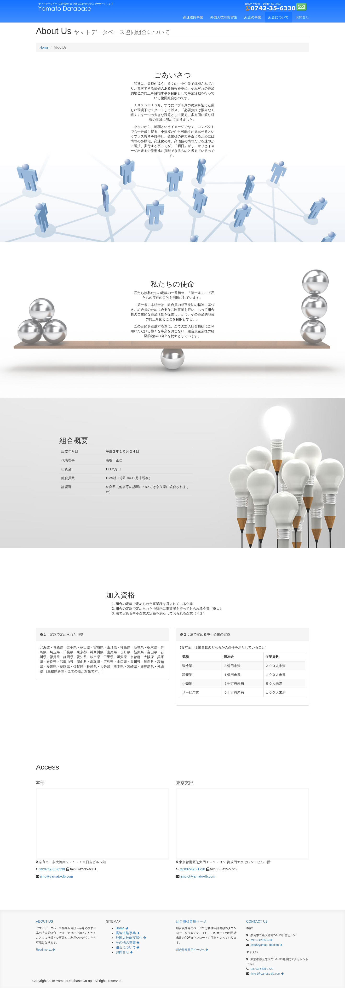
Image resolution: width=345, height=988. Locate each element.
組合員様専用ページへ (193, 949)
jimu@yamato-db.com (56, 876)
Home (44, 47)
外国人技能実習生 (223, 17)
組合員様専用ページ (192, 921)
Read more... (46, 949)
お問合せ (302, 17)
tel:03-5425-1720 (192, 869)
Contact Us (258, 921)
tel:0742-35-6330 (52, 869)
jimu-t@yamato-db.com (197, 876)
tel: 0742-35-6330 (262, 940)
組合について (278, 17)
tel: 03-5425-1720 (262, 969)
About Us (45, 921)
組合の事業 (252, 17)
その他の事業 (128, 942)
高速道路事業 (193, 17)
